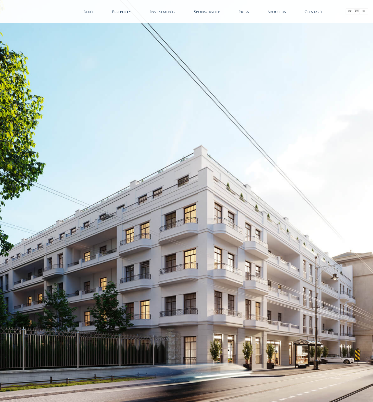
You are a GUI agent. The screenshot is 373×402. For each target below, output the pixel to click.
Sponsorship (207, 12)
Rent (88, 12)
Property (121, 12)
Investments (162, 12)
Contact (314, 12)
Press (243, 12)
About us (277, 12)
